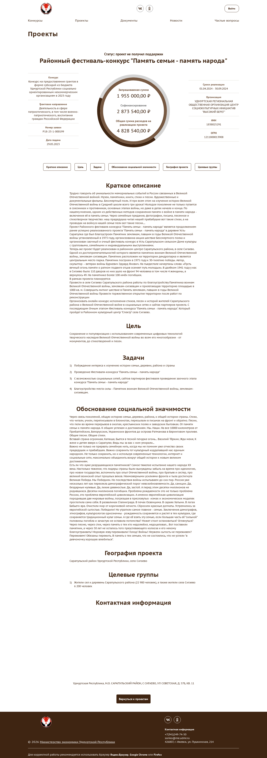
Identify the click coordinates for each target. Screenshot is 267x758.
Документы (129, 20)
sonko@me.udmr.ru (177, 735)
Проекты (81, 20)
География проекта (177, 166)
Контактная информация (179, 726)
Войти (231, 8)
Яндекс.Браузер (119, 751)
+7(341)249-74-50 (175, 731)
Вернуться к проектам (133, 696)
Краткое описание (57, 166)
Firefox (158, 751)
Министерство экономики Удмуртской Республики (77, 739)
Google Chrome (138, 751)
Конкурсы (35, 20)
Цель (80, 166)
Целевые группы (207, 166)
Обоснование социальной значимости (134, 166)
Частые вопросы (227, 20)
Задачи (97, 166)
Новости (176, 20)
